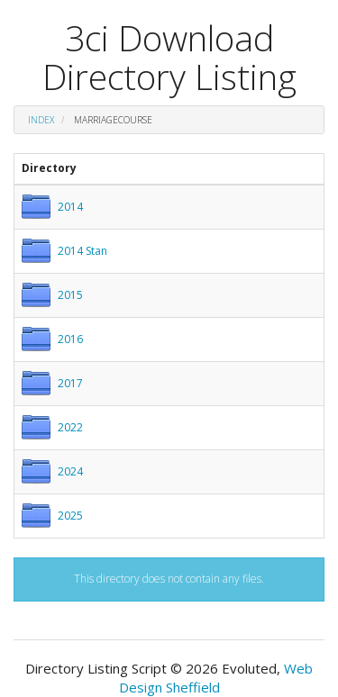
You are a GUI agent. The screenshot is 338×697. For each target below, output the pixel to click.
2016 (70, 339)
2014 (70, 206)
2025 (70, 515)
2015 (70, 295)
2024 (70, 471)
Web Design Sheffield (216, 677)
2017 (70, 383)
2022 (70, 427)
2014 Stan (82, 250)
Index (41, 119)
